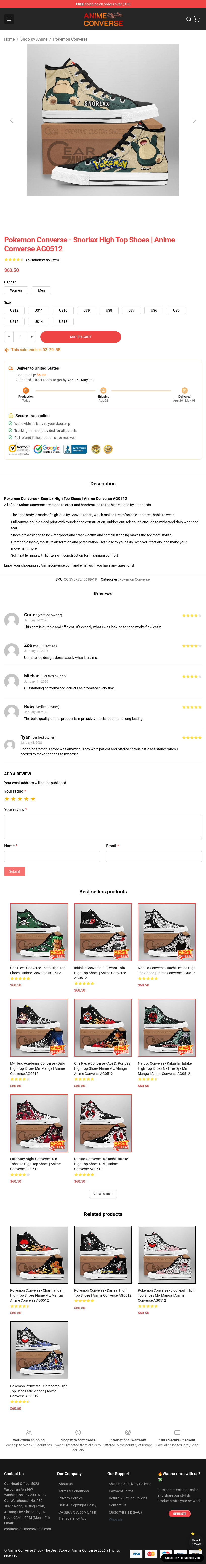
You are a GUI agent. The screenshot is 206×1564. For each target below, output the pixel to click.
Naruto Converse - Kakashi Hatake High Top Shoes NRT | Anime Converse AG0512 (101, 1164)
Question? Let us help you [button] (182, 1558)
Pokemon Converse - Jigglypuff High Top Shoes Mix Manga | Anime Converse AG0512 (166, 1295)
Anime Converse (32, 505)
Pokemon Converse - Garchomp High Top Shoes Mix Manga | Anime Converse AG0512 (39, 1391)
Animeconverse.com (56, 565)
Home (9, 39)
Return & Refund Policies (128, 1498)
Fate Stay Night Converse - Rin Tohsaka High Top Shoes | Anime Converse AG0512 (35, 1164)
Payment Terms (121, 1491)
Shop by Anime (33, 39)
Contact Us (117, 1505)
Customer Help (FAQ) (125, 1512)
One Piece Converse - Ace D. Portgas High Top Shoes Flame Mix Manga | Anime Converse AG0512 (102, 1068)
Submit (14, 871)
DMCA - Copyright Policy (77, 1505)
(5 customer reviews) (42, 260)
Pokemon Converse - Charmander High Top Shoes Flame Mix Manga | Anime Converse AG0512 (37, 1295)
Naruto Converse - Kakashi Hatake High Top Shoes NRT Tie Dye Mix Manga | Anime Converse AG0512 (165, 1068)
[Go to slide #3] (116, 207)
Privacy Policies (70, 1498)
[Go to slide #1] (64, 207)
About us (65, 1484)
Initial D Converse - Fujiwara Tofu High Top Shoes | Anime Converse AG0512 (100, 973)
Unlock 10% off (196, 1542)
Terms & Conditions (73, 1491)
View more (103, 1194)
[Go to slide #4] (142, 207)
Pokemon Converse (70, 39)
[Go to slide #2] (90, 207)
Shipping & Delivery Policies (130, 1484)
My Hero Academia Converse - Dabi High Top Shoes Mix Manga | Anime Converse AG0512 (37, 1068)
